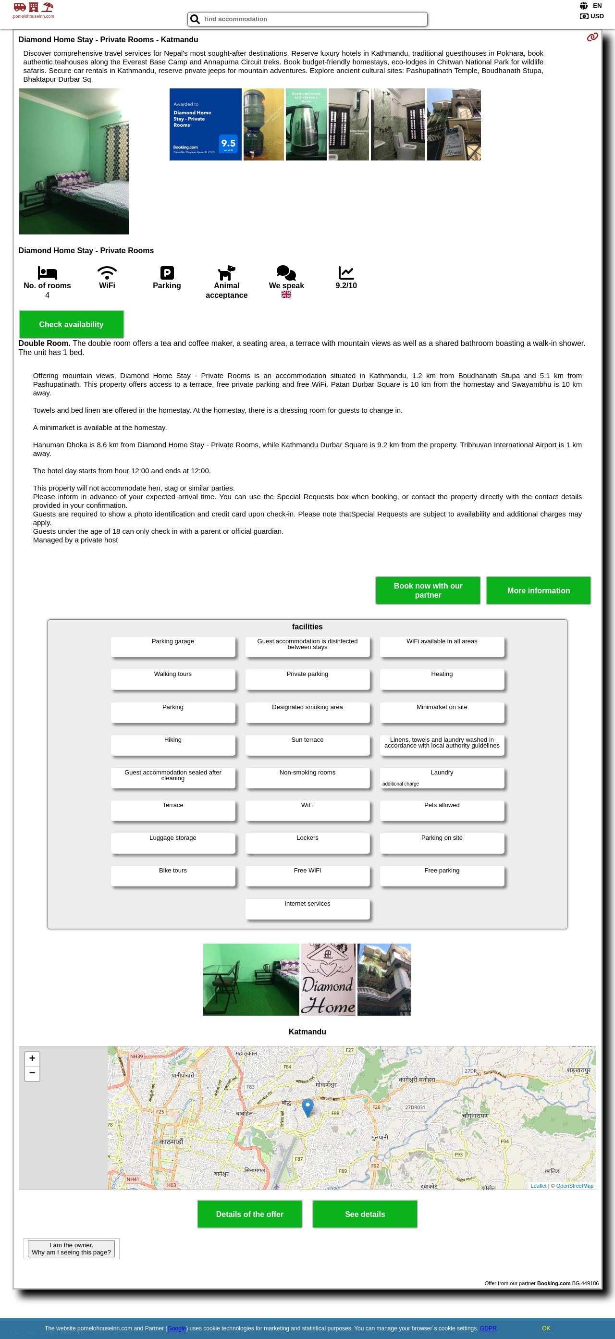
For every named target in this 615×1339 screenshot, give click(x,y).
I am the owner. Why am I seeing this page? (71, 1248)
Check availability (71, 324)
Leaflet (539, 1186)
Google (177, 1328)
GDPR (488, 1328)
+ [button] (32, 1059)
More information (538, 591)
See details (365, 1214)
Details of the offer (249, 1214)
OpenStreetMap (575, 1186)
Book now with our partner (428, 590)
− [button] (32, 1074)
